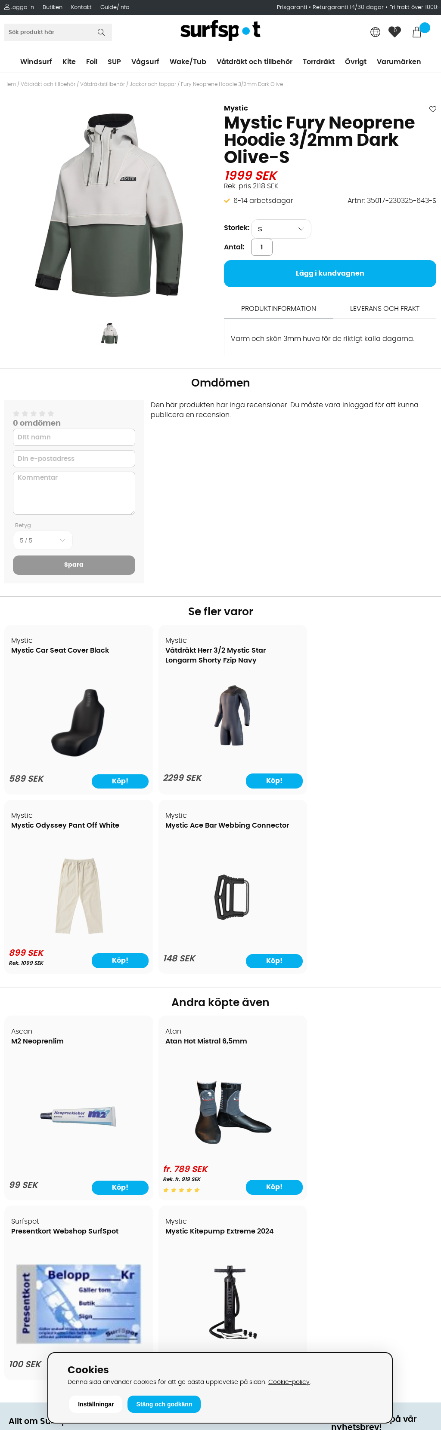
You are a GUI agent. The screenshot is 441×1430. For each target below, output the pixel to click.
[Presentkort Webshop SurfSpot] (275, 967)
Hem (10, 84)
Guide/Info (114, 7)
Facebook (348, 1262)
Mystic (236, 108)
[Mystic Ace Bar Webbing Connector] (384, 761)
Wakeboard (244, 1118)
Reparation (28, 1195)
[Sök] (58, 32)
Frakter (20, 1131)
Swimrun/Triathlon (255, 1157)
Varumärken (399, 61)
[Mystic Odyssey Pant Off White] (275, 760)
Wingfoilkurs (29, 1234)
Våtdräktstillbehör (102, 84)
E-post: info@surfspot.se (159, 1350)
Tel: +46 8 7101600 (146, 1337)
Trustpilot (347, 1305)
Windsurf (36, 61)
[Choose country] (375, 33)
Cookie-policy (289, 1382)
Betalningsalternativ (43, 1118)
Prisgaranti (293, 7)
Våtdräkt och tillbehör (254, 61)
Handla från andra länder (52, 1144)
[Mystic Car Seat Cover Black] (56, 761)
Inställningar (96, 1404)
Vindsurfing (243, 1079)
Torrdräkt (319, 61)
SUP (114, 61)
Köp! (194, 785)
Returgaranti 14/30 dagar (348, 7)
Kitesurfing (241, 1092)
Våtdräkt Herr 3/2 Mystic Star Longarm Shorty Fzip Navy (157, 660)
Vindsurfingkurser (38, 1221)
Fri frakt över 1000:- (415, 7)
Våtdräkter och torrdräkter (269, 1144)
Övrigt (355, 61)
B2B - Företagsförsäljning (51, 1169)
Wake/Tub (188, 61)
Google (343, 1219)
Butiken (52, 7)
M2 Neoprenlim (38, 866)
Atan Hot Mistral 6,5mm (162, 866)
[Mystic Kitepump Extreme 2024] (384, 979)
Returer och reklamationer (53, 1157)
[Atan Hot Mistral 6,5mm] (166, 976)
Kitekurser (25, 1208)
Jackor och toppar (153, 84)
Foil (91, 61)
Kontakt (81, 7)
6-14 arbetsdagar (263, 200)
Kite (69, 61)
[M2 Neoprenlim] (56, 981)
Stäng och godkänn (164, 1404)
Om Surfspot (30, 1079)
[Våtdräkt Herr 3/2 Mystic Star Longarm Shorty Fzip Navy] (166, 761)
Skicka (419, 1159)
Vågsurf (145, 61)
